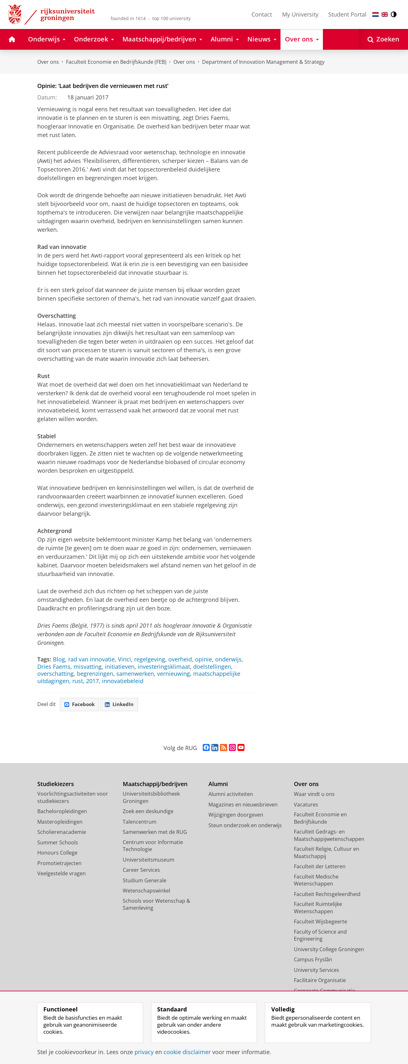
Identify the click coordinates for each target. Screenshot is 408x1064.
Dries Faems (53, 666)
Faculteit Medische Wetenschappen (316, 881)
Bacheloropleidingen (62, 811)
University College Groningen (329, 949)
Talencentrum (140, 822)
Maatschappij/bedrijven (155, 784)
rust (77, 681)
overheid (180, 659)
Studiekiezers (55, 784)
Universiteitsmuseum (148, 860)
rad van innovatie (91, 659)
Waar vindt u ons (314, 794)
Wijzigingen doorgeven (235, 815)
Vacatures (306, 805)
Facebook (81, 704)
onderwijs (228, 659)
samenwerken (135, 673)
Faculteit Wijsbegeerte (320, 922)
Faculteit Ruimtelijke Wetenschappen (318, 908)
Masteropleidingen (60, 822)
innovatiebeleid (122, 681)
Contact (261, 14)
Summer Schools (57, 843)
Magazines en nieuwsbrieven (243, 805)
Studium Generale (144, 881)
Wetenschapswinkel (146, 891)
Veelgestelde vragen (61, 874)
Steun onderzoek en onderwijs (245, 825)
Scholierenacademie (61, 832)
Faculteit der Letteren (320, 867)
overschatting (55, 673)
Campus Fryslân (313, 960)
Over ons (48, 61)
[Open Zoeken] (383, 39)
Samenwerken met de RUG (155, 832)
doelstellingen (212, 666)
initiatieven (120, 666)
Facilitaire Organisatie (320, 980)
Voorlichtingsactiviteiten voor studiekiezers (72, 798)
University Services (316, 970)
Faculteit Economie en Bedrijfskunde (320, 819)
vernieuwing (173, 673)
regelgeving (149, 659)
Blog (59, 659)
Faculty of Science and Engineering (320, 936)
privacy (144, 1052)
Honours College (57, 853)
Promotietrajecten (59, 863)
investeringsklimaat (164, 666)
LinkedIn (122, 704)
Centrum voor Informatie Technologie (153, 846)
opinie (203, 659)
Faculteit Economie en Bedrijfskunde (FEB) (116, 61)
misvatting (88, 666)
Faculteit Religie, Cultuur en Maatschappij (326, 853)
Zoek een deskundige (148, 811)
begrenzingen (95, 673)
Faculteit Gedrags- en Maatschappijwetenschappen (329, 836)
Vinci (124, 659)
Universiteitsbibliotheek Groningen (151, 798)
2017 (92, 681)
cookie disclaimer (187, 1052)
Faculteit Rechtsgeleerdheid (327, 894)
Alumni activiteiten (230, 794)
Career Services (141, 870)
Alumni (218, 784)
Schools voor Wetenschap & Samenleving (156, 905)
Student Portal (347, 14)
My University (300, 14)
